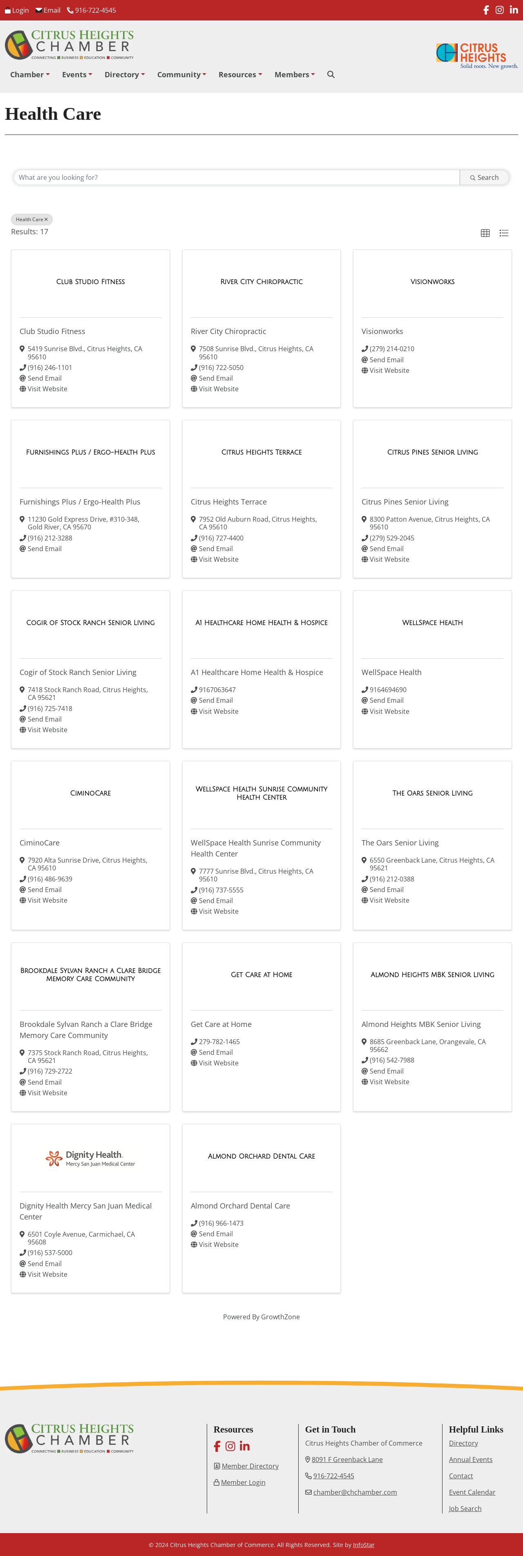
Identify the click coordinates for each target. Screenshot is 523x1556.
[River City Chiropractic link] (261, 282)
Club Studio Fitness (52, 331)
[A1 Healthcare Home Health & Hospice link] (261, 623)
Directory (122, 74)
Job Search (465, 1508)
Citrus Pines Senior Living (405, 502)
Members (292, 74)
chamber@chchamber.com (355, 1492)
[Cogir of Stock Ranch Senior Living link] (90, 623)
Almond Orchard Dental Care (240, 1206)
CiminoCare (40, 843)
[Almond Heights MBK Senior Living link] (432, 975)
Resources (237, 74)
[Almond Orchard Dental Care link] (261, 1156)
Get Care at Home (221, 1024)
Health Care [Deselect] (32, 219)
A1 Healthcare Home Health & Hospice (257, 672)
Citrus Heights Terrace (229, 502)
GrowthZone (280, 1316)
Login (17, 10)
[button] (485, 233)
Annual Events (471, 1459)
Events (74, 74)
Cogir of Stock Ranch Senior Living (78, 672)
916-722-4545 (91, 10)
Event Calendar (472, 1492)
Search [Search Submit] (484, 177)
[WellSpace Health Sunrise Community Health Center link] (262, 793)
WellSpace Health (392, 672)
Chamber (27, 74)
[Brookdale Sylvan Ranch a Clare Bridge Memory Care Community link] (90, 975)
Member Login (243, 1482)
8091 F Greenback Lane (347, 1459)
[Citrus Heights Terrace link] (261, 452)
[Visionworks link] (433, 282)
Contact (461, 1475)
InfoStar (364, 1545)
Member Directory (250, 1466)
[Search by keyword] (236, 177)
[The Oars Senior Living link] (433, 793)
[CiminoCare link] (90, 793)
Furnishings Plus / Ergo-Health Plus (80, 502)
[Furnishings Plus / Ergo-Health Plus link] (90, 452)
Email (48, 10)
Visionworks (382, 331)
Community (179, 74)
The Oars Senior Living (400, 843)
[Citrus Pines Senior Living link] (432, 452)
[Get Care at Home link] (262, 975)
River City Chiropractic (228, 331)
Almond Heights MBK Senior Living (421, 1024)
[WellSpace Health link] (432, 623)
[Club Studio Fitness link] (90, 282)
